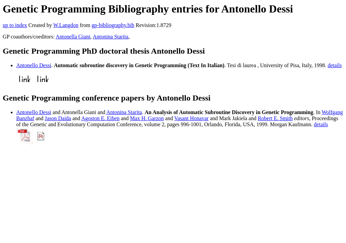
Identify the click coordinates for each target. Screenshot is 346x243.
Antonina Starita (110, 36)
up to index (15, 25)
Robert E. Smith (275, 118)
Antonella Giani (73, 36)
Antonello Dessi (33, 65)
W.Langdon (65, 25)
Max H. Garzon (147, 118)
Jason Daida (58, 118)
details (335, 65)
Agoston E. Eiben (100, 118)
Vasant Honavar (191, 118)
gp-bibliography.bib (113, 25)
